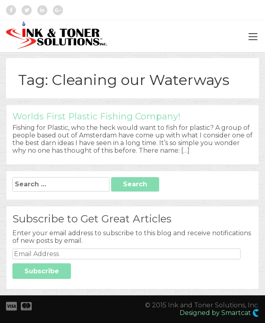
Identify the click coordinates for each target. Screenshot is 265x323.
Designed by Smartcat (219, 313)
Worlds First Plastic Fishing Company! (96, 116)
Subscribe (41, 271)
